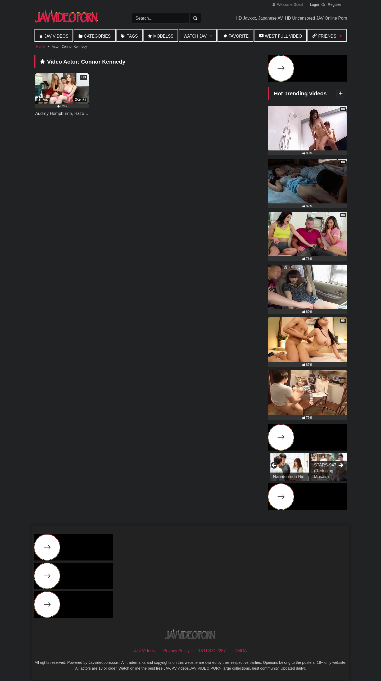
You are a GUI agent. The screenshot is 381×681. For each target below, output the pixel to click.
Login (314, 4)
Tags (132, 36)
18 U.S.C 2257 (212, 650)
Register (335, 4)
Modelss (163, 36)
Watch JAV (195, 36)
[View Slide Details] (328, 467)
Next (340, 466)
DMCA (240, 650)
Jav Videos (56, 36)
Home (40, 46)
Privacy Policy (176, 650)
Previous (274, 466)
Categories (97, 36)
